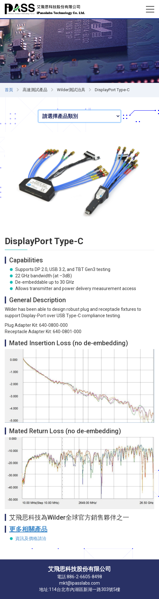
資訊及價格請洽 (30, 538)
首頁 (9, 89)
